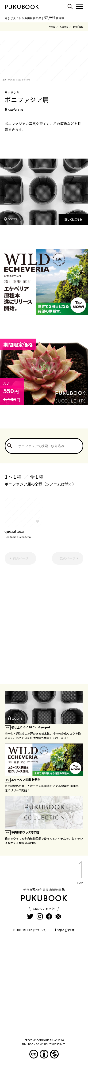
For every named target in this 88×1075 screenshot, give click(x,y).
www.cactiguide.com (19, 79)
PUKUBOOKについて (29, 930)
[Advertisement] (44, 620)
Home (52, 26)
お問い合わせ (64, 930)
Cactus (64, 26)
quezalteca (23, 533)
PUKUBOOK (22, 7)
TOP (79, 874)
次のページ (67, 558)
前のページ (20, 558)
